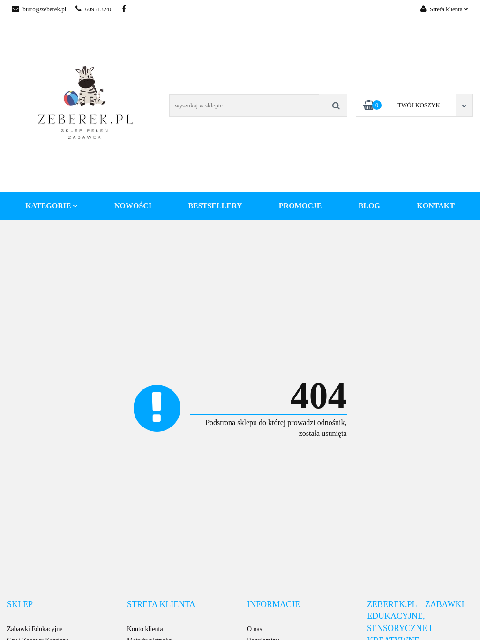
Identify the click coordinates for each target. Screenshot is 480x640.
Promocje (300, 206)
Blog (369, 206)
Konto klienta (145, 628)
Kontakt (436, 206)
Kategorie (51, 206)
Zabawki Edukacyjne (35, 628)
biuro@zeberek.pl (39, 9)
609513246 (93, 9)
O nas (254, 628)
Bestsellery (215, 206)
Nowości (132, 206)
